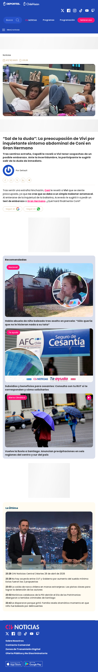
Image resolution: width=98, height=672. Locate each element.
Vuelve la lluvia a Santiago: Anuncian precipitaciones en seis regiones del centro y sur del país (44, 452)
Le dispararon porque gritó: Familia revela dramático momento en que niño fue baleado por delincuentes (47, 604)
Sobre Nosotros (15, 640)
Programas (48, 20)
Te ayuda (13, 332)
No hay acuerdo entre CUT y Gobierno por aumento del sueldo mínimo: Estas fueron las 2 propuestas (47, 580)
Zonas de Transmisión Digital (23, 649)
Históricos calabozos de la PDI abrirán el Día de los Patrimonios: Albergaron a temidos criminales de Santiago (43, 596)
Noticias (7, 55)
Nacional (13, 267)
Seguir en (12, 209)
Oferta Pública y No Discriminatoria (26, 653)
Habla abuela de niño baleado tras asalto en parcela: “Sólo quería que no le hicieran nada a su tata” (48, 322)
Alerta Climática (17, 397)
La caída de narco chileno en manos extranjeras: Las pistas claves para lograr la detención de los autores (48, 588)
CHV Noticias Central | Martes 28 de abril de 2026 (35, 573)
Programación (67, 20)
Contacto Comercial (18, 645)
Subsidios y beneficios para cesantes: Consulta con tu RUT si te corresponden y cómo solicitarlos (46, 387)
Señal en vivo (86, 20)
